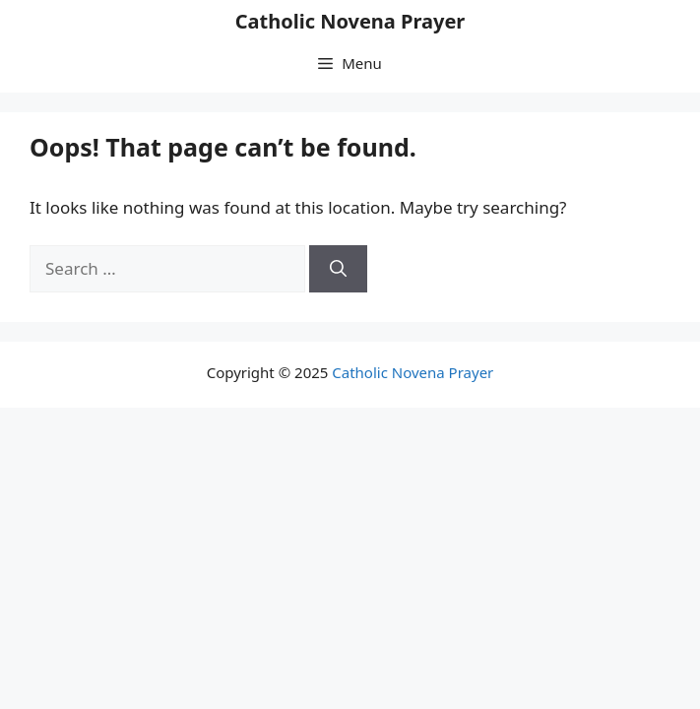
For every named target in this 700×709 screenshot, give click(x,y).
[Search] (338, 268)
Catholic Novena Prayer (350, 21)
